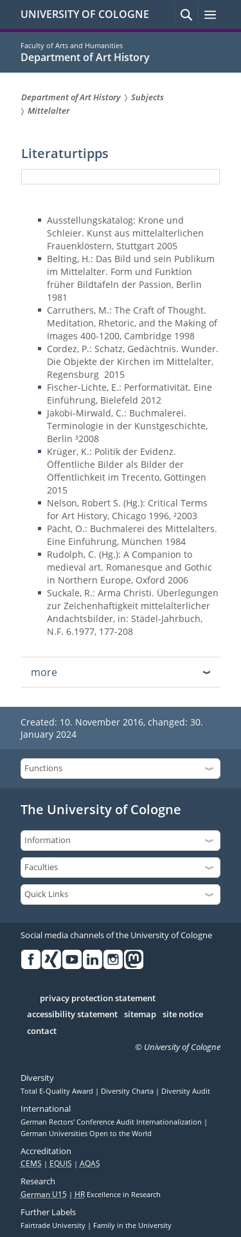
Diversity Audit (185, 1091)
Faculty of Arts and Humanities (72, 45)
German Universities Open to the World (86, 1133)
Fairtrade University (54, 1225)
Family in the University (132, 1225)
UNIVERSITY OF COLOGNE (85, 14)
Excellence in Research (118, 1194)
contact (42, 1031)
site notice (183, 1015)
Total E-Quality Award (58, 1091)
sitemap (140, 1015)
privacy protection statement (98, 998)
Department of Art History (85, 57)
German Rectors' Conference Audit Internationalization (112, 1121)
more (44, 672)
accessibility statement (72, 1015)
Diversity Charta (128, 1091)
